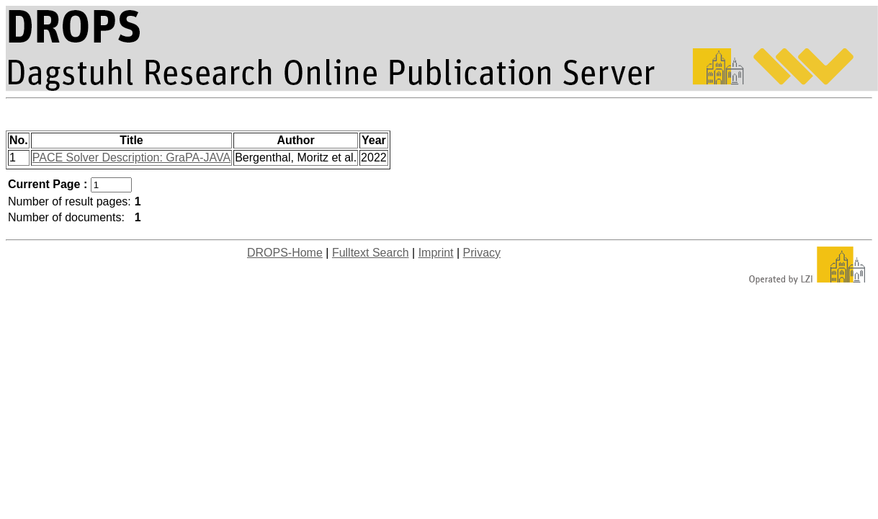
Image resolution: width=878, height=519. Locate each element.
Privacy (482, 253)
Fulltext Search (370, 253)
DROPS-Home (285, 253)
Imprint (436, 253)
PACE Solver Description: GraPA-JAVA (131, 157)
